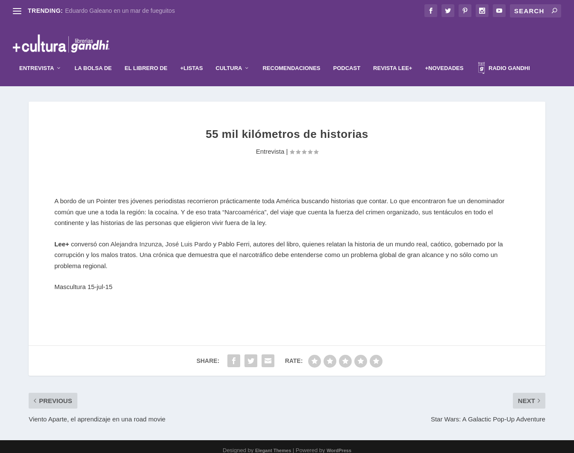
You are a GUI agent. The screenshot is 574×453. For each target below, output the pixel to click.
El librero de (146, 59)
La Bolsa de (93, 59)
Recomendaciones (291, 59)
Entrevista (36, 59)
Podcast (347, 59)
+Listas (191, 59)
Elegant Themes (273, 443)
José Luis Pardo (188, 236)
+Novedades (444, 59)
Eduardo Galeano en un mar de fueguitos (120, 10)
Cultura (229, 59)
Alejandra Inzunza (136, 236)
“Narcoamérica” (244, 204)
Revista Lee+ (392, 59)
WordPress (339, 443)
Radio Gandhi (504, 60)
